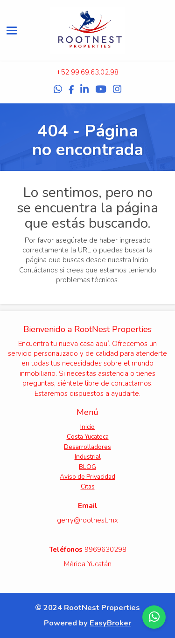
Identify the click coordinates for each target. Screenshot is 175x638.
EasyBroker (110, 623)
